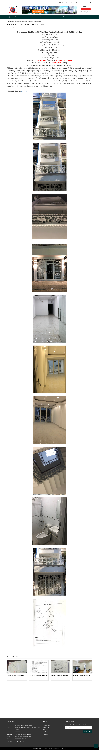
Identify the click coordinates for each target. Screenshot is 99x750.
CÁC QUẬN (34, 17)
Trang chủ (10, 21)
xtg (65, 748)
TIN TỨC (62, 17)
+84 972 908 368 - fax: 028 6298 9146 (23, 734)
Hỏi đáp (70, 2)
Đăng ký (87, 731)
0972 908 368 (85, 9)
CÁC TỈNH (48, 17)
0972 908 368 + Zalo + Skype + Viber (23, 736)
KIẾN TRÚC (41, 17)
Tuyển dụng (77, 2)
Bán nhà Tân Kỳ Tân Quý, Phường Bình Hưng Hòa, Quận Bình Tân (39, 675)
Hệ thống (45, 729)
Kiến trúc (45, 732)
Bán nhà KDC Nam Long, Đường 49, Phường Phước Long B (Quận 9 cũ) (82, 675)
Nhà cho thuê (46, 725)
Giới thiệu (59, 2)
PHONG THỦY (55, 17)
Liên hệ (65, 2)
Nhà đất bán (46, 727)
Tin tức (15, 28)
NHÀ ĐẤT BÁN (15, 17)
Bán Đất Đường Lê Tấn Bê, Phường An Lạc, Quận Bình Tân (17, 675)
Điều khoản (84, 2)
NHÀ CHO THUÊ (25, 17)
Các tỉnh (45, 734)
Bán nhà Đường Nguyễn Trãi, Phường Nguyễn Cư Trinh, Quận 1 (60, 675)
